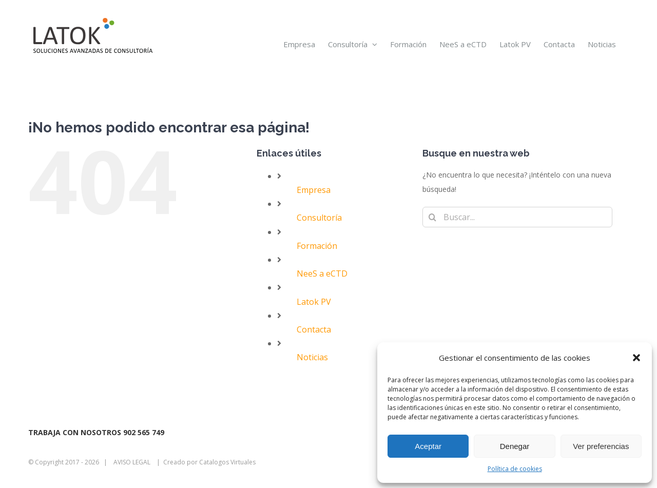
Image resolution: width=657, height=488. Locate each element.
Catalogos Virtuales (227, 462)
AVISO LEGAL (131, 462)
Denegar (515, 446)
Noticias (312, 357)
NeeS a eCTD (322, 273)
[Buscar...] (517, 217)
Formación (317, 245)
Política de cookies (515, 468)
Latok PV (314, 301)
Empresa (314, 190)
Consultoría (319, 217)
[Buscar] (432, 217)
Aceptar (428, 446)
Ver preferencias (601, 446)
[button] (636, 358)
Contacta (314, 329)
